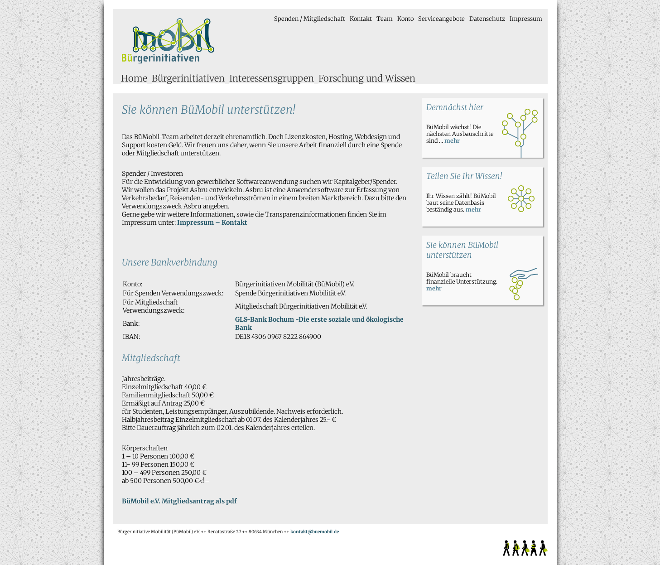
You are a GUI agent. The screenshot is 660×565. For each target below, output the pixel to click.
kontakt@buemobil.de (314, 532)
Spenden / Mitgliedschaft (309, 19)
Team (384, 19)
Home (134, 78)
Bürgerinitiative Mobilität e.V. (168, 40)
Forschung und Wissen (366, 78)
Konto (405, 19)
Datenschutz (487, 19)
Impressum (526, 19)
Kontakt (361, 19)
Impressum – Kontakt (212, 222)
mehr (452, 140)
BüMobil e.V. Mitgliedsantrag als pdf (179, 501)
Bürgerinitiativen (188, 78)
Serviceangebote (441, 19)
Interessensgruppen (271, 78)
